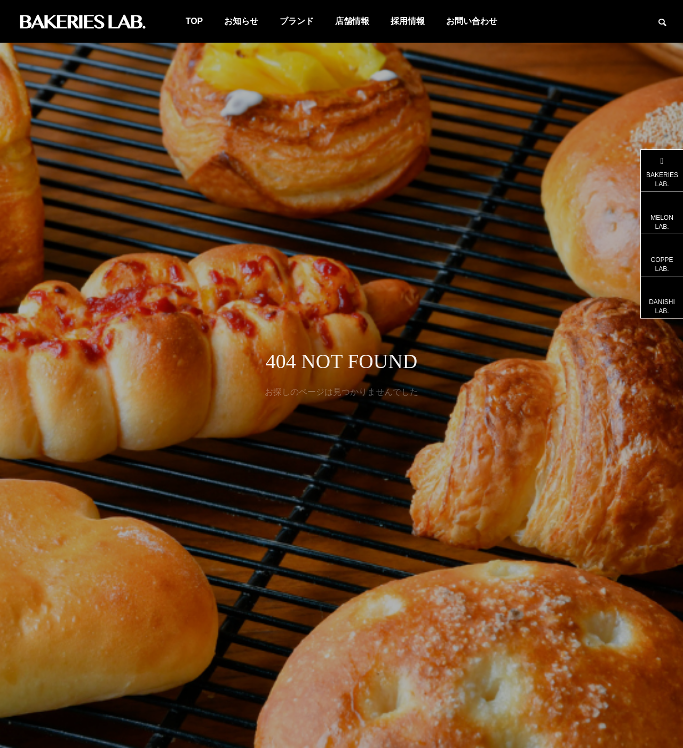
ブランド (297, 21)
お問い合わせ (471, 21)
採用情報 (408, 21)
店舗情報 (352, 21)
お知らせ (241, 21)
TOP (194, 21)
